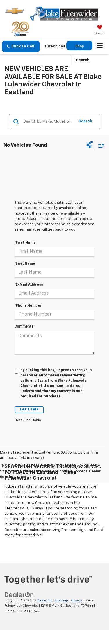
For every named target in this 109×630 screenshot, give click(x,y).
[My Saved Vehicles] (99, 30)
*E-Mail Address (29, 284)
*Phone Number (28, 305)
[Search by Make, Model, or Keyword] (48, 122)
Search (85, 121)
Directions (55, 46)
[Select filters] (89, 146)
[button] (21, 46)
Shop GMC (79, 47)
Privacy (76, 600)
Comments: (24, 326)
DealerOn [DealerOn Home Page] (44, 600)
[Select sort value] (99, 146)
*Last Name (25, 264)
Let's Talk (29, 409)
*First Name (25, 243)
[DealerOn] (19, 595)
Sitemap (61, 600)
